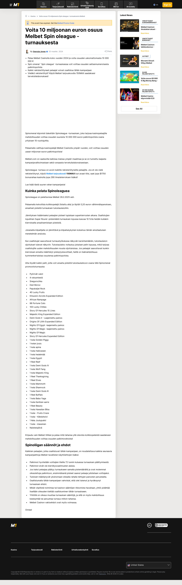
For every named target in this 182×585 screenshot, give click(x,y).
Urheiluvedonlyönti (80, 558)
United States (137, 573)
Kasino (14, 558)
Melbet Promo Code (65, 23)
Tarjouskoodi (37, 558)
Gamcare (102, 582)
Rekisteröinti (56, 558)
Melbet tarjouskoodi (56, 182)
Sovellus (95, 558)
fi (157, 4)
